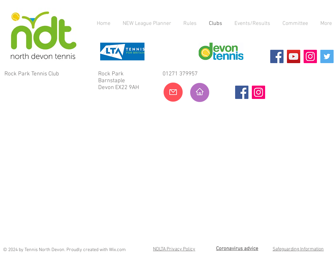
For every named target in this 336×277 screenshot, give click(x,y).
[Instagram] (310, 56)
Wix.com (117, 250)
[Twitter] (327, 56)
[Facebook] (277, 56)
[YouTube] (293, 56)
